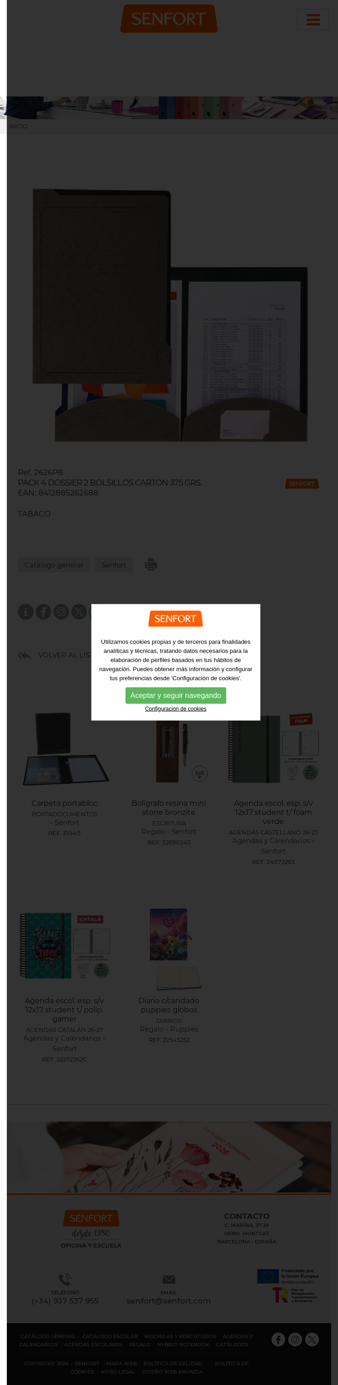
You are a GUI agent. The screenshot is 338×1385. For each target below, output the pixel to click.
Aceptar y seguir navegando (175, 685)
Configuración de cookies (175, 699)
